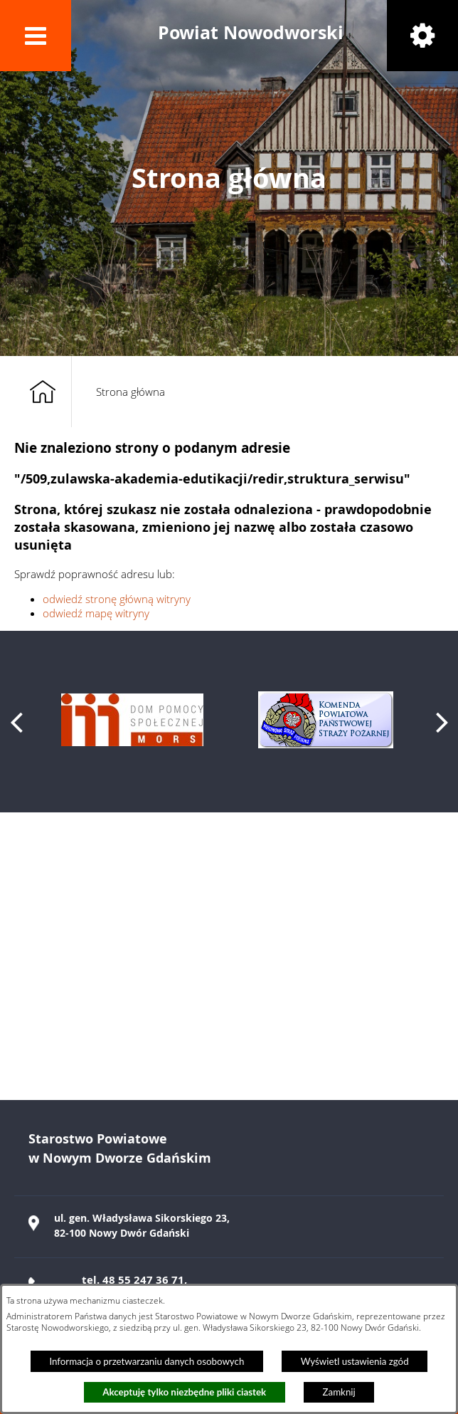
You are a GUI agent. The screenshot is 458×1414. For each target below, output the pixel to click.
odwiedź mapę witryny (96, 613)
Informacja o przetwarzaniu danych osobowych (146, 1361)
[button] (35, 35)
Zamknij (339, 1392)
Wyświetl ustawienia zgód (355, 1361)
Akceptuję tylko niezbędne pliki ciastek (184, 1392)
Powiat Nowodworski (251, 32)
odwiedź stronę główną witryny (117, 599)
